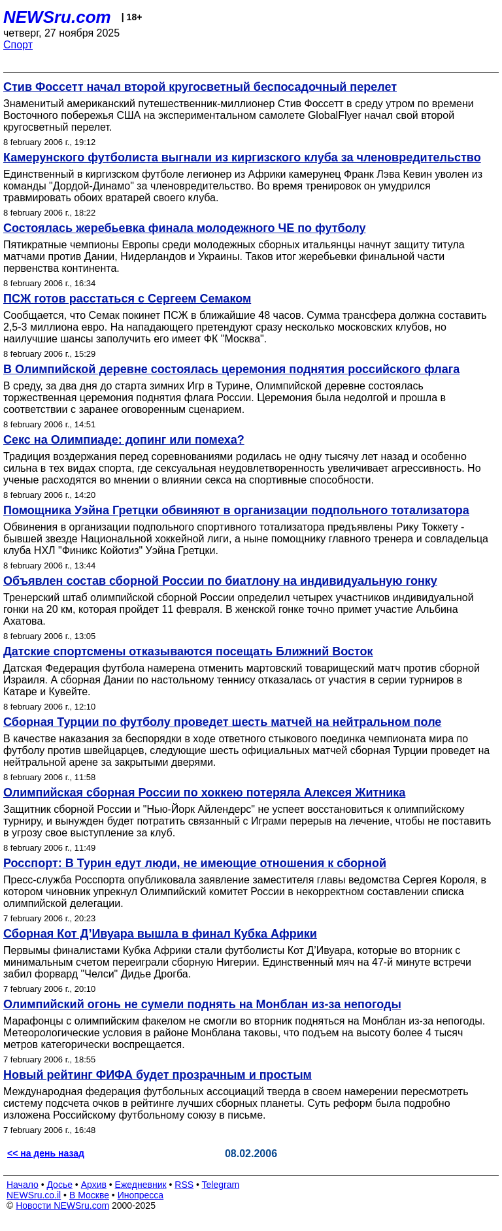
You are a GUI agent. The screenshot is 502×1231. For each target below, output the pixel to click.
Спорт (18, 44)
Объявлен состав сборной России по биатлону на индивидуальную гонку (220, 580)
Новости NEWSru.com (62, 1205)
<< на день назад (45, 1153)
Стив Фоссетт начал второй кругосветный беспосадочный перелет (200, 86)
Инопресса (141, 1195)
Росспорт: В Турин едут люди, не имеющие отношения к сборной (194, 863)
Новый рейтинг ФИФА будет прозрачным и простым (157, 1074)
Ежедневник (141, 1184)
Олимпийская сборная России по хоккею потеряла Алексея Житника (204, 792)
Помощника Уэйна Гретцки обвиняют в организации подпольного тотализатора (236, 510)
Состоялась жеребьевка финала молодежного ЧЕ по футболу (184, 228)
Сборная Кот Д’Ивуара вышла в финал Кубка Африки (160, 933)
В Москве (89, 1195)
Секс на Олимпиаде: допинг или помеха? (123, 439)
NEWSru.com (57, 17)
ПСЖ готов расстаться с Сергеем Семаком (127, 298)
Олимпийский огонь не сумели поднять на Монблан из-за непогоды (202, 1004)
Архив (94, 1184)
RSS (184, 1184)
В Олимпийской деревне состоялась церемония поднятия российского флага (231, 369)
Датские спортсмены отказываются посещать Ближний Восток (188, 651)
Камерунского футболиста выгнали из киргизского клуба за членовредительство (242, 157)
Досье (59, 1184)
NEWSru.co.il (34, 1195)
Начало (23, 1184)
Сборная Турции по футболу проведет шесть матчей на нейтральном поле (222, 722)
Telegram (221, 1184)
